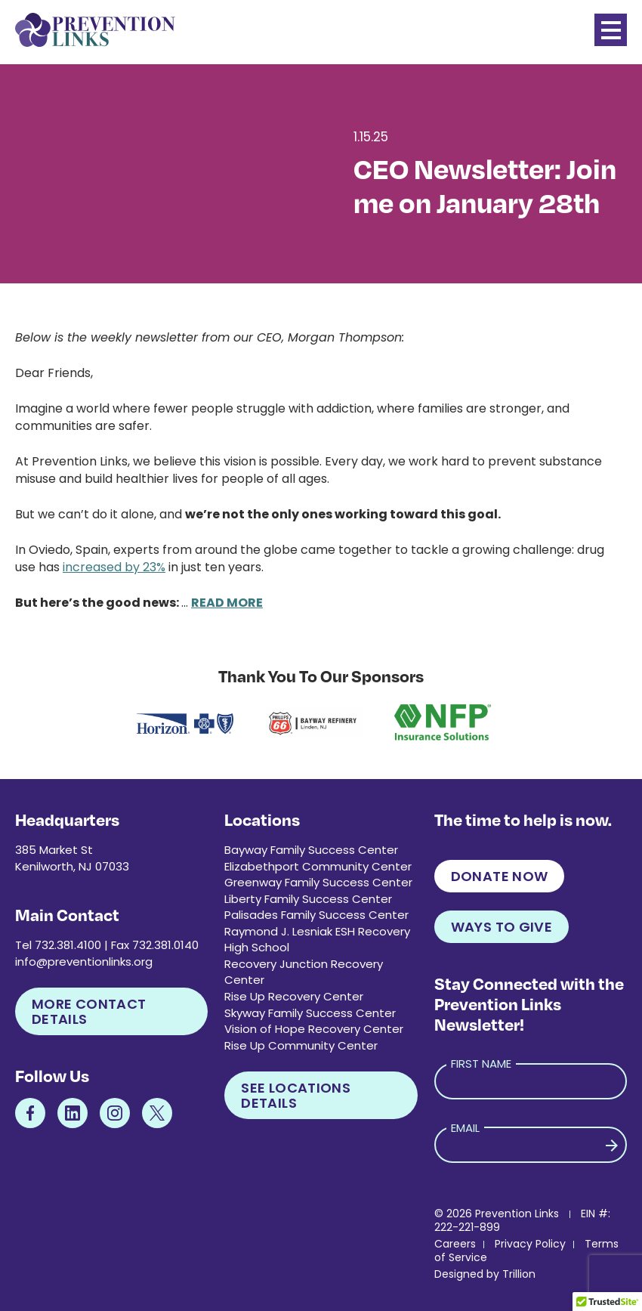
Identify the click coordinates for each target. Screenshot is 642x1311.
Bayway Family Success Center (311, 850)
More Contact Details (89, 1011)
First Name (481, 1063)
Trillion (519, 1274)
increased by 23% (114, 567)
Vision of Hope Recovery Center (313, 1029)
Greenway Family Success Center (318, 882)
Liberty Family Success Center (308, 899)
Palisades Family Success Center (316, 915)
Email (465, 1128)
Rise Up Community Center (301, 1045)
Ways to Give (501, 926)
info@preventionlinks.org (84, 961)
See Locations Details (295, 1095)
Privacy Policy (530, 1243)
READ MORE (227, 602)
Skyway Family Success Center (310, 1013)
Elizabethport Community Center (318, 866)
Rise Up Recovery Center (293, 996)
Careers (455, 1243)
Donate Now (499, 876)
